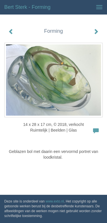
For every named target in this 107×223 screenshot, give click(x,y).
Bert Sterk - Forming (27, 7)
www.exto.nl (55, 201)
